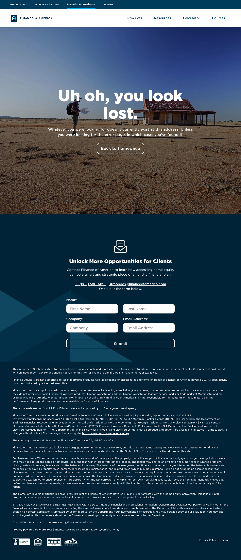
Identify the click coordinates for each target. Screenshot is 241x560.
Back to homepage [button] (120, 148)
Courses (218, 18)
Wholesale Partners (47, 4)
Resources (162, 18)
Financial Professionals (81, 4)
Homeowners (18, 4)
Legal (225, 540)
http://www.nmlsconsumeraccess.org (37, 419)
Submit (120, 344)
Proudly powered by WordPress (32, 529)
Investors (109, 4)
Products (134, 18)
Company (74, 319)
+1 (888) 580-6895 (90, 284)
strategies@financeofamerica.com (137, 284)
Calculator (191, 18)
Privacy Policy (208, 540)
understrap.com (89, 529)
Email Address (135, 319)
